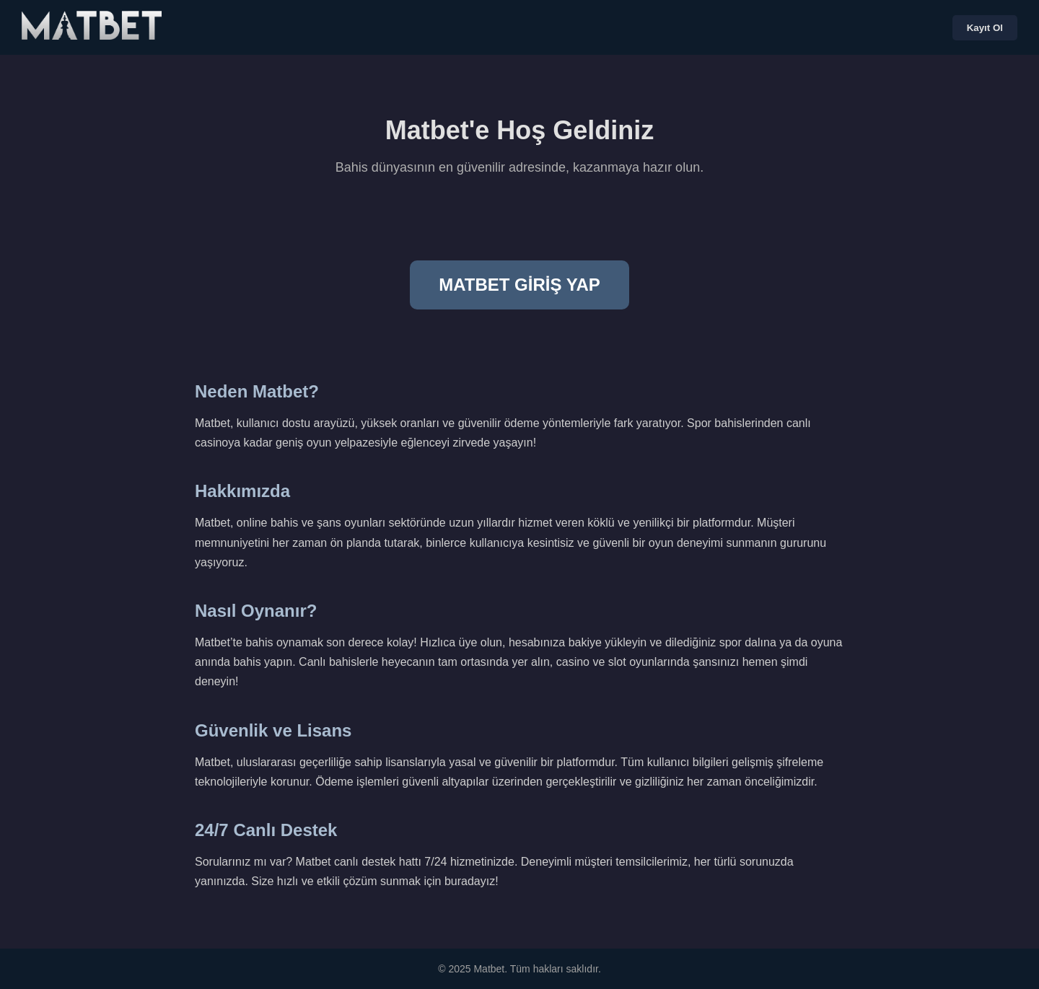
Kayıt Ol (985, 27)
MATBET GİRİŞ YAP (519, 284)
